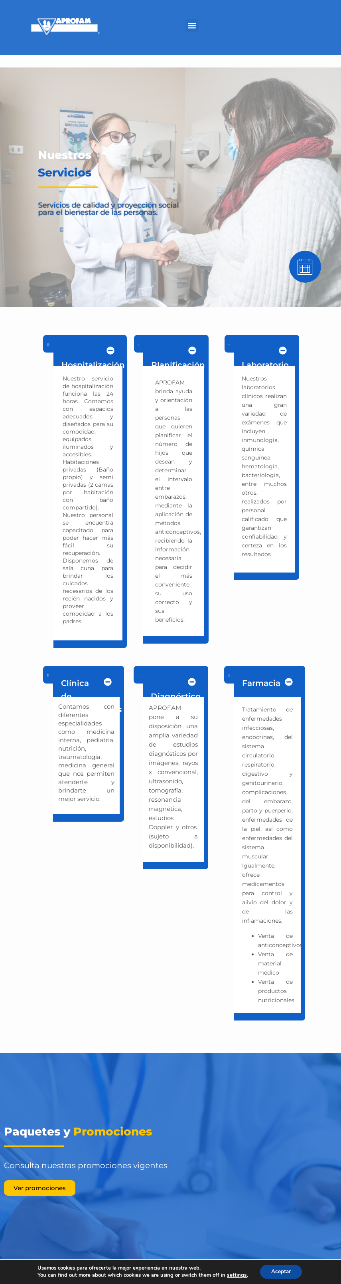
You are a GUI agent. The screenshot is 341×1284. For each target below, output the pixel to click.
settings (236, 1275)
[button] (192, 25)
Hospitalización (93, 365)
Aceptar (280, 1271)
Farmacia (261, 683)
